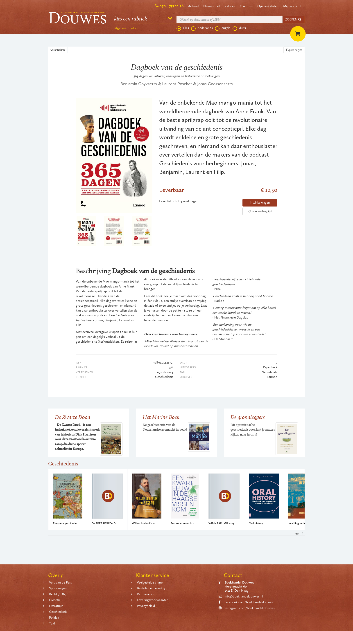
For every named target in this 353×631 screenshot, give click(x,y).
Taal (52, 623)
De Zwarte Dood (72, 417)
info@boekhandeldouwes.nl (244, 596)
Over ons (246, 6)
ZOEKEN (293, 19)
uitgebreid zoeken (125, 28)
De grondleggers (248, 417)
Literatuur (56, 606)
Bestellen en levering (151, 588)
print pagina (294, 50)
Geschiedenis (57, 49)
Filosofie (55, 600)
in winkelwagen (260, 202)
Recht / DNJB (58, 594)
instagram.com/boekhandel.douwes (250, 608)
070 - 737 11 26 (171, 6)
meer (299, 533)
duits (239, 28)
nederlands (202, 28)
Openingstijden (267, 6)
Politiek (54, 617)
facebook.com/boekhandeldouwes (249, 602)
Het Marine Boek (161, 417)
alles (182, 28)
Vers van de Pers (60, 582)
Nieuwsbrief (211, 6)
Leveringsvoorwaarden (152, 600)
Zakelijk (230, 6)
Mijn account (292, 6)
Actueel (193, 6)
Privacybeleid (146, 606)
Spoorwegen (58, 588)
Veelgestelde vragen (150, 582)
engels (222, 28)
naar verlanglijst (260, 211)
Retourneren (145, 594)
